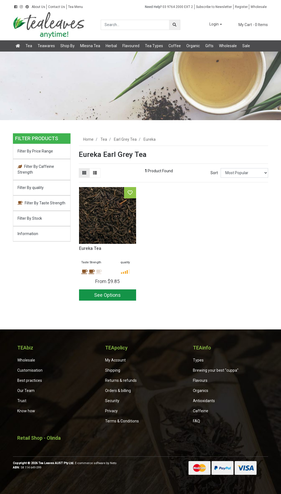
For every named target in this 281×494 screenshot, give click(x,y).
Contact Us (56, 7)
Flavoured (130, 46)
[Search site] (174, 25)
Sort (214, 173)
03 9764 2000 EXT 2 (169, 7)
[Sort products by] (244, 173)
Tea (29, 46)
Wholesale (259, 7)
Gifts (209, 46)
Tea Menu (75, 7)
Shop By (67, 46)
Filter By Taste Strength (41, 203)
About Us (38, 7)
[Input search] (135, 25)
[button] (211, 24)
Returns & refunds (121, 380)
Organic (193, 46)
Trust (21, 401)
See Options (107, 295)
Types (198, 360)
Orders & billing (118, 390)
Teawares (46, 46)
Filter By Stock (30, 218)
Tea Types (154, 46)
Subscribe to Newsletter (214, 7)
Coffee (174, 46)
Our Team (26, 390)
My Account (115, 360)
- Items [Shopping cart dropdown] (250, 24)
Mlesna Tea (90, 46)
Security (112, 401)
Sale (246, 46)
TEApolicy (116, 348)
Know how (26, 411)
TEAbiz (25, 348)
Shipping (112, 370)
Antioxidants (204, 401)
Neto (113, 463)
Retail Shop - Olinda (39, 438)
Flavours (200, 380)
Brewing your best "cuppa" (215, 370)
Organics (200, 390)
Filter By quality (31, 187)
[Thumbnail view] (84, 173)
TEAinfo (202, 348)
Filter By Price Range (35, 151)
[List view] (94, 173)
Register (241, 7)
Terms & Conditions (122, 421)
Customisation (30, 370)
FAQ (196, 421)
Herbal (111, 46)
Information (28, 234)
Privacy (111, 411)
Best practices (29, 380)
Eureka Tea (90, 248)
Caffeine (200, 411)
